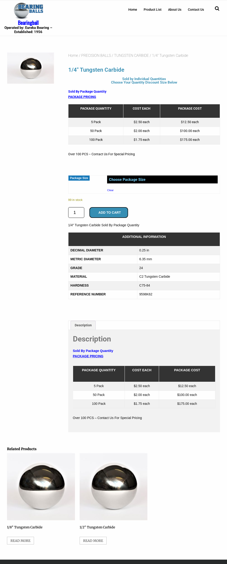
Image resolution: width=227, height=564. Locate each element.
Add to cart (109, 212)
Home (132, 9)
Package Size (79, 178)
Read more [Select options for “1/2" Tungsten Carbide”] (93, 541)
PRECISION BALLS (96, 55)
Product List (153, 9)
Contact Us (196, 9)
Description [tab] (83, 325)
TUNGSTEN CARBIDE (131, 55)
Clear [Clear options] (110, 190)
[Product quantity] (76, 212)
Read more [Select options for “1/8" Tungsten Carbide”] (20, 541)
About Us (174, 9)
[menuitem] (132, 9)
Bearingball (28, 22)
